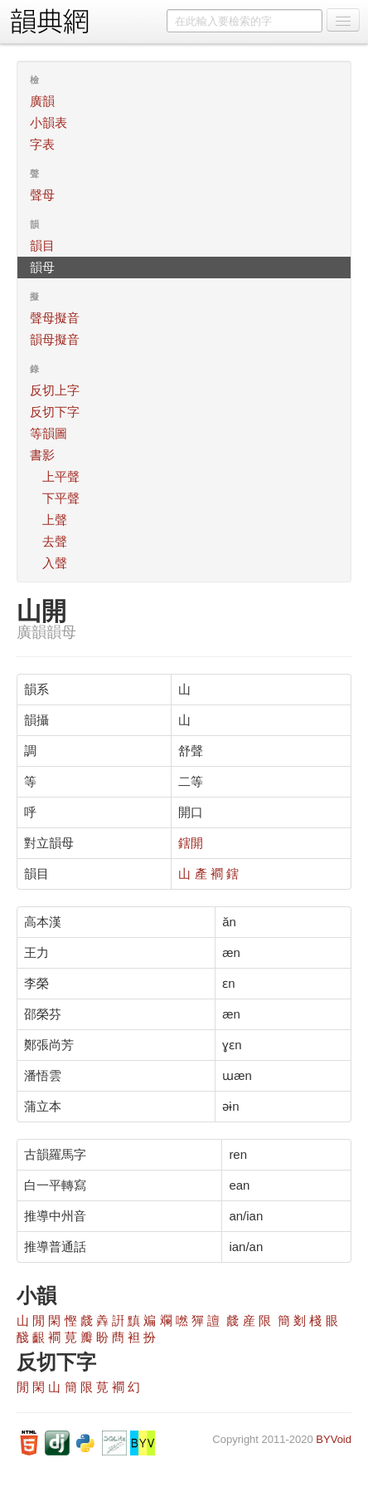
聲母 (42, 195)
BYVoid (333, 1439)
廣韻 (42, 101)
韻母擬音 (55, 339)
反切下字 (55, 412)
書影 (42, 455)
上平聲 (61, 476)
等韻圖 (48, 433)
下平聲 (61, 498)
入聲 (54, 563)
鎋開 (190, 843)
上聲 (54, 520)
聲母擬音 (55, 318)
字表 (42, 144)
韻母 (42, 267)
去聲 (54, 541)
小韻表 (48, 122)
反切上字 (55, 390)
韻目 (42, 245)
